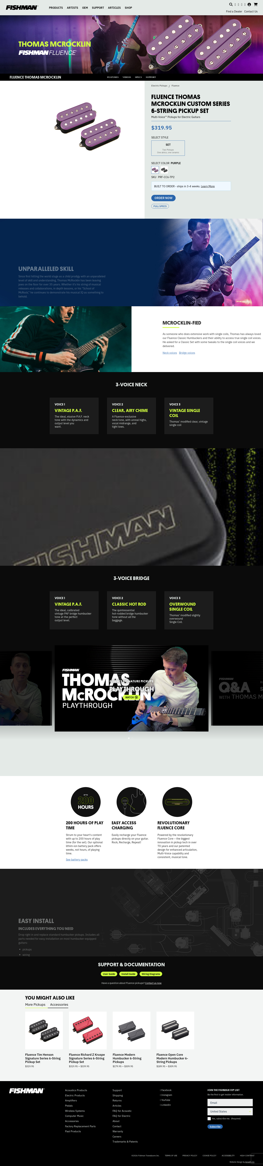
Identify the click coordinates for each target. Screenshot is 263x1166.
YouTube (165, 1100)
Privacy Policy (189, 1155)
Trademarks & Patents (125, 1141)
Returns (117, 1100)
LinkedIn (165, 1104)
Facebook (165, 1090)
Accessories (59, 1004)
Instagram (166, 1095)
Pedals (69, 1105)
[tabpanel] (132, 688)
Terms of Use (171, 1155)
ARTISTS (72, 7)
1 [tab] (129, 738)
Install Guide (128, 974)
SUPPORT (98, 7)
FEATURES (113, 77)
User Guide (109, 974)
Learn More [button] (208, 186)
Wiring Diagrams (151, 974)
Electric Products (75, 1095)
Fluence (175, 85)
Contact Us (251, 11)
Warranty (118, 1131)
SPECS (138, 77)
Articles (117, 1105)
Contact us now (153, 983)
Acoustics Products (76, 1090)
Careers (117, 1136)
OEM (85, 7)
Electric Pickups (159, 85)
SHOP (128, 7)
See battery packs (77, 859)
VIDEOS (127, 77)
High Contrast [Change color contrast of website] (247, 1155)
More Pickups (35, 1004)
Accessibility (228, 1155)
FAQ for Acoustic (122, 1110)
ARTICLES (114, 7)
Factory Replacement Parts (80, 1126)
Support (117, 1090)
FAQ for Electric (121, 1116)
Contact (117, 1126)
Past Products (73, 1131)
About (116, 1121)
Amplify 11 (249, 1161)
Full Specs (160, 206)
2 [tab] (132, 738)
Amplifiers (71, 1100)
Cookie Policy (209, 1155)
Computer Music (74, 1116)
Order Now (163, 198)
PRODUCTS (56, 7)
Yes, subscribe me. (226, 1118)
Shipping (118, 1095)
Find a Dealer (234, 11)
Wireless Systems (75, 1110)
